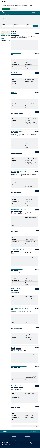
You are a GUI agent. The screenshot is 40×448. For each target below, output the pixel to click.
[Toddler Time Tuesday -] (25, 81)
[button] (5, 40)
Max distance (28, 24)
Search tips (3, 27)
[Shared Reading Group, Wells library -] (25, 238)
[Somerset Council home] (5, 12)
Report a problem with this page (34, 431)
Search (35, 25)
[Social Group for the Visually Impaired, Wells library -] (25, 316)
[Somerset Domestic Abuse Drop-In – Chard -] (25, 218)
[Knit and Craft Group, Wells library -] (25, 140)
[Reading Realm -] (25, 120)
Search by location (16, 24)
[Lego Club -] (25, 355)
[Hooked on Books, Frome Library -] (25, 394)
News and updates (27, 436)
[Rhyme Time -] (25, 42)
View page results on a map (5, 35)
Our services (33, 12)
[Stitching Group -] (25, 199)
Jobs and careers (14, 436)
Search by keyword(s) (4, 24)
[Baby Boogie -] (25, 100)
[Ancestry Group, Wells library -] (25, 61)
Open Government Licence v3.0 (12, 444)
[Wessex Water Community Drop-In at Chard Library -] (25, 335)
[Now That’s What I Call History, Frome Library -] (25, 374)
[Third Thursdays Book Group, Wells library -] (25, 297)
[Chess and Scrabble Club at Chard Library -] (25, 179)
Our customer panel (27, 437)
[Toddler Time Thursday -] (25, 160)
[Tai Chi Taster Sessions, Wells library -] (25, 258)
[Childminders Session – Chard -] (25, 414)
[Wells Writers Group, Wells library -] (25, 277)
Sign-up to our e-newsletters (15, 437)
